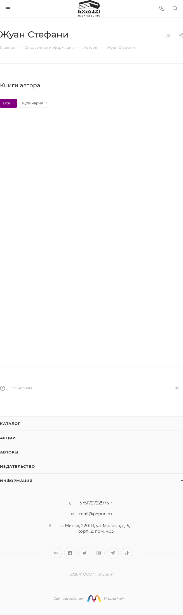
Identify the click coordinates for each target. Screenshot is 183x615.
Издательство (17, 466)
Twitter (84, 552)
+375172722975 (93, 502)
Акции (8, 437)
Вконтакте (56, 552)
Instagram (99, 552)
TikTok (127, 552)
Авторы (9, 451)
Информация (16, 480)
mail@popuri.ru (95, 513)
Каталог (10, 423)
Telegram (113, 552)
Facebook (70, 552)
